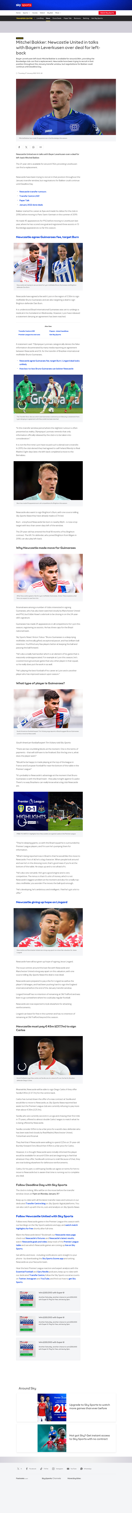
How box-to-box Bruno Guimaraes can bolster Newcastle (46, 368)
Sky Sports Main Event (49, 1481)
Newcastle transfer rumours (32, 191)
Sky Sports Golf (47, 1493)
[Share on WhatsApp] (33, 147)
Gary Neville (43, 1271)
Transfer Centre (24, 18)
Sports (26, 13)
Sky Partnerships (73, 1497)
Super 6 (18, 1484)
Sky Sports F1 (46, 1497)
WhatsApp (85, 1468)
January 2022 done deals (31, 205)
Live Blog (40, 18)
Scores (35, 13)
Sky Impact (71, 1500)
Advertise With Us (74, 1506)
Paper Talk (68, 18)
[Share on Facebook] (19, 147)
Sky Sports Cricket (48, 1490)
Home (18, 13)
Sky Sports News (47, 1506)
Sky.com (71, 1481)
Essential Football (24, 1271)
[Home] (24, 5)
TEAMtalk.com (21, 1487)
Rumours (77, 18)
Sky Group (71, 1490)
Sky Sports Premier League (51, 1484)
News (48, 18)
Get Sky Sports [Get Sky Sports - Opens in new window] (97, 18)
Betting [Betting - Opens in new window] (86, 18)
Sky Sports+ (46, 1509)
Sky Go (70, 1487)
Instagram (57, 1468)
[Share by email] (41, 147)
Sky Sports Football (48, 1487)
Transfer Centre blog (35, 1203)
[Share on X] (26, 147)
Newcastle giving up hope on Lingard (41, 902)
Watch (42, 13)
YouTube (71, 1468)
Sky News (71, 1484)
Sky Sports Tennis (48, 1500)
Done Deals (57, 18)
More (58, 13)
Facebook (30, 1468)
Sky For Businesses (74, 1493)
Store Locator (72, 1503)
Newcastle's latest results (61, 1238)
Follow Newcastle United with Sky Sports (44, 1216)
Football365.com (22, 1490)
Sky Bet (50, 13)
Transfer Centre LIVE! (29, 196)
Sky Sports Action (48, 1503)
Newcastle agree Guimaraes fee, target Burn (47, 237)
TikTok (43, 1468)
